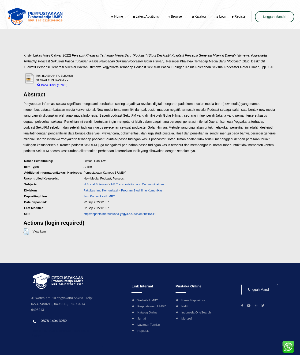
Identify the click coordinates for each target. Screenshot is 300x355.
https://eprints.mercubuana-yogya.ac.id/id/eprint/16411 (119, 214)
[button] (26, 231)
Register (239, 16)
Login (222, 16)
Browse (175, 16)
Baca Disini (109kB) (52, 85)
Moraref (184, 318)
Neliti (182, 306)
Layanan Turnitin (145, 324)
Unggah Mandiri (274, 17)
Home (117, 16)
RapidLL (140, 330)
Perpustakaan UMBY (148, 306)
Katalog (199, 16)
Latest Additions (146, 16)
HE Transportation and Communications (137, 184)
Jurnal (138, 318)
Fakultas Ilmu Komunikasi (100, 190)
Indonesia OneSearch (193, 312)
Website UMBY (144, 300)
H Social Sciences (95, 184)
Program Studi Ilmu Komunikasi (142, 190)
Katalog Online (144, 312)
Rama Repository (190, 300)
